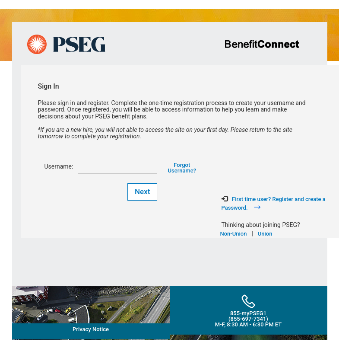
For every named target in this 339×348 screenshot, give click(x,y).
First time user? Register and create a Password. (274, 203)
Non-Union (233, 233)
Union (265, 233)
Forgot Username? (182, 168)
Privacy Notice (91, 329)
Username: (58, 166)
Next (142, 191)
